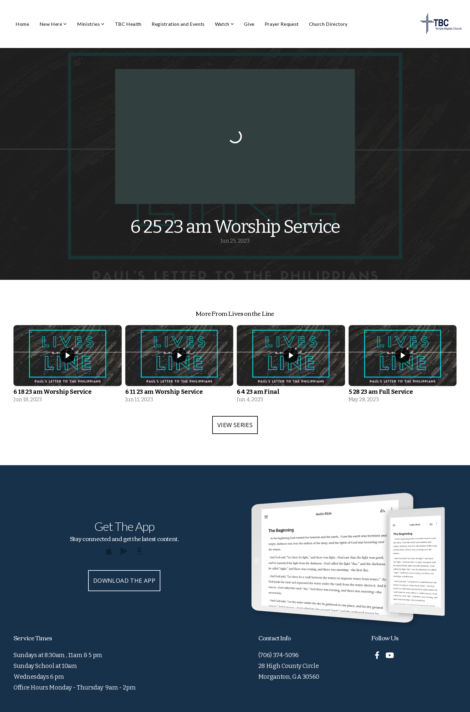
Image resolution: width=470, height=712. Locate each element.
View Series (235, 425)
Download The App (124, 580)
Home (22, 24)
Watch (224, 24)
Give (249, 24)
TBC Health (128, 24)
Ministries (91, 24)
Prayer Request (282, 24)
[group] (67, 366)
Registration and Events (178, 24)
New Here (53, 24)
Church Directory (328, 24)
